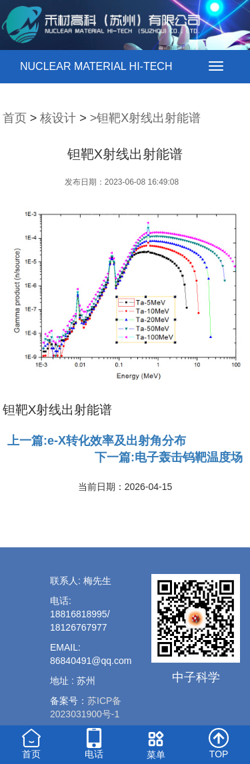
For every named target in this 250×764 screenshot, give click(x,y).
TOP (218, 742)
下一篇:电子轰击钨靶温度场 (169, 457)
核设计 (58, 118)
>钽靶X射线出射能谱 (145, 118)
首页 (15, 118)
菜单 (156, 743)
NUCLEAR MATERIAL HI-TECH (96, 66)
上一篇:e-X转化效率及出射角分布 (96, 440)
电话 (94, 742)
